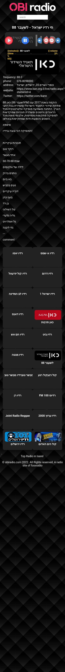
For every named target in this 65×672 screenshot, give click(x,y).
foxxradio (37, 465)
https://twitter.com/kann (32, 96)
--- (4, 233)
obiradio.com (13, 462)
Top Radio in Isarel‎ (32, 456)
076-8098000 (25, 81)
